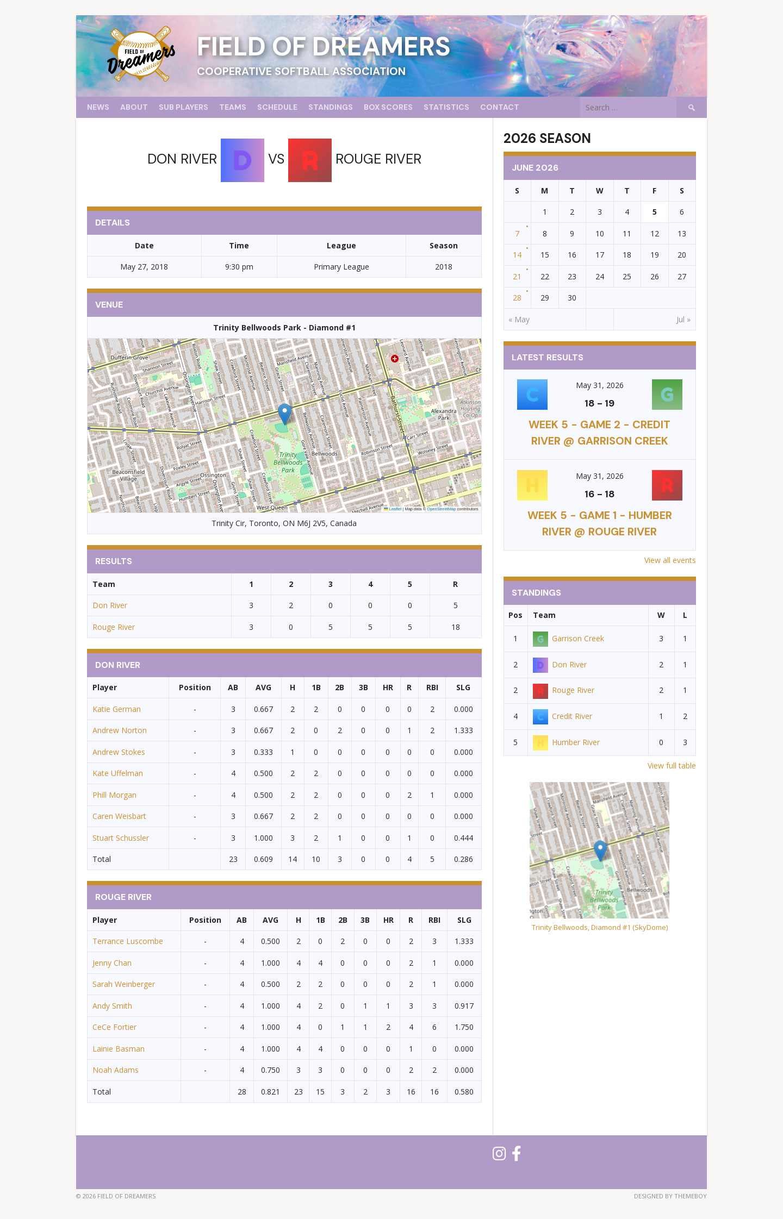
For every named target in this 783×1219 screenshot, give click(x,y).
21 (517, 276)
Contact (499, 107)
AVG (263, 687)
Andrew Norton (119, 730)
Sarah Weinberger (123, 984)
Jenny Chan (112, 963)
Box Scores (388, 107)
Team (544, 615)
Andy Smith (112, 1006)
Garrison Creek (568, 638)
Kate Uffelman (117, 773)
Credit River (562, 716)
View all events (670, 560)
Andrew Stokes (118, 752)
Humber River (566, 742)
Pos (515, 615)
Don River (109, 605)
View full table (672, 765)
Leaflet (392, 509)
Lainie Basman (118, 1048)
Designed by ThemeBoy (670, 1196)
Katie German (116, 709)
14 (517, 254)
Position (195, 687)
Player (104, 687)
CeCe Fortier (114, 1027)
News (98, 107)
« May (519, 319)
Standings (330, 107)
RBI (432, 687)
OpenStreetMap (441, 509)
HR (388, 687)
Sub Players (183, 107)
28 (517, 297)
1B (316, 687)
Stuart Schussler (120, 838)
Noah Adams (115, 1070)
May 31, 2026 (600, 385)
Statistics (446, 107)
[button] (284, 414)
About (134, 107)
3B (363, 687)
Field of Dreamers (324, 46)
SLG (463, 687)
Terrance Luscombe (127, 941)
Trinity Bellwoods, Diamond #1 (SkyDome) (600, 927)
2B (339, 687)
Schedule (277, 107)
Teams (232, 107)
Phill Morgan (114, 795)
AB (233, 687)
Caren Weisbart (119, 816)
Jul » (683, 319)
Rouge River (113, 627)
